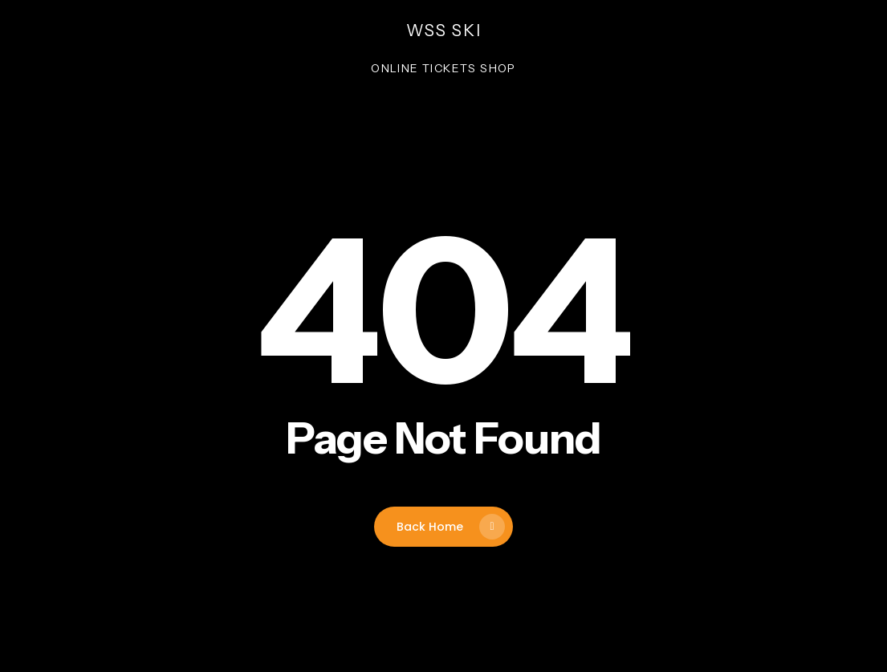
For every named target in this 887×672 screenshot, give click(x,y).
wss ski (444, 30)
